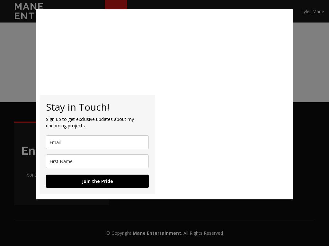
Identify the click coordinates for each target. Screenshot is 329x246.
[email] (97, 142)
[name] (97, 161)
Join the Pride (97, 181)
